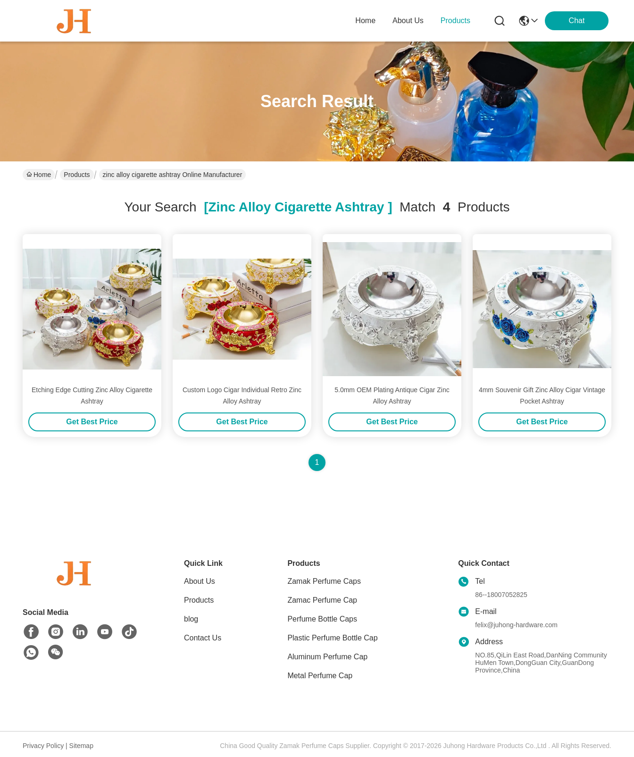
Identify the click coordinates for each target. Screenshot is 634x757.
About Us (199, 581)
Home (365, 21)
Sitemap (81, 745)
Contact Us (202, 638)
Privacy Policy (43, 745)
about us (408, 21)
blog (191, 619)
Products (77, 174)
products (455, 21)
